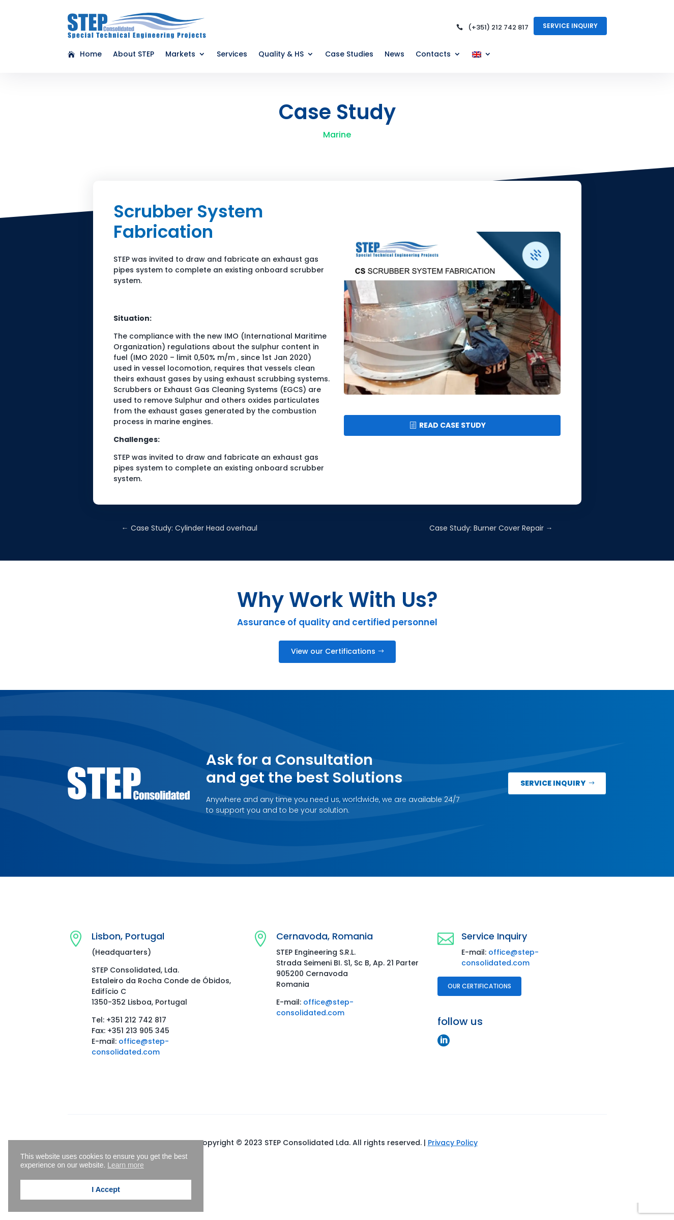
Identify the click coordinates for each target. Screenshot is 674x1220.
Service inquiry (552, 783)
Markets (180, 54)
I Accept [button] (106, 1189)
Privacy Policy (453, 1143)
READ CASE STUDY (452, 425)
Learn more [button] (125, 1165)
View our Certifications (333, 651)
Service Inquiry (570, 25)
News (394, 54)
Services (232, 54)
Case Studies (349, 54)
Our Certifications (479, 986)
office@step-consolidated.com (130, 1046)
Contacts (433, 54)
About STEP (133, 54)
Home (91, 54)
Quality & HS (281, 54)
